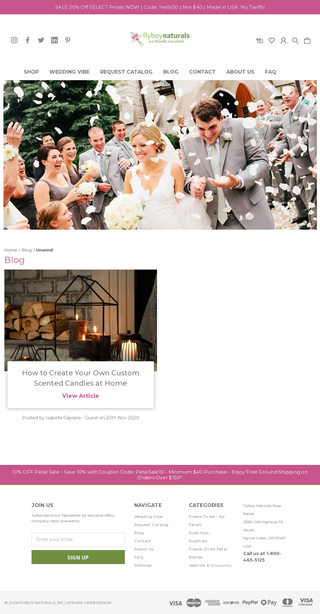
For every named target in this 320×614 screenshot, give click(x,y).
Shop (31, 72)
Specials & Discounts (210, 565)
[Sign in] (283, 39)
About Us (240, 72)
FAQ (270, 72)
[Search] (295, 39)
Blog (171, 72)
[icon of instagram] (14, 40)
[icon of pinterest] (68, 40)
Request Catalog (126, 72)
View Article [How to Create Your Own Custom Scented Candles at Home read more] (80, 395)
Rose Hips (199, 532)
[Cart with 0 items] (307, 39)
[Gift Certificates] (260, 39)
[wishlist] (272, 39)
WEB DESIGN (98, 602)
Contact (202, 72)
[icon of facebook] (27, 40)
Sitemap (143, 565)
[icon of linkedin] (54, 40)
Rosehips (198, 540)
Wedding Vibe (69, 72)
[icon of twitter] (41, 40)
